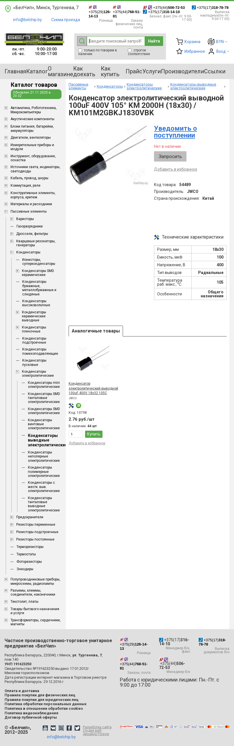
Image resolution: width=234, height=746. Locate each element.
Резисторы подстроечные (37, 532)
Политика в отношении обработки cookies (44, 708)
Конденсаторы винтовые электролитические (44, 424)
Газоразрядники (30, 226)
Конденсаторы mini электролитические (44, 385)
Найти (154, 41)
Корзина (192, 41)
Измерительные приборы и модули (32, 147)
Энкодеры (25, 569)
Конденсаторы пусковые (34, 362)
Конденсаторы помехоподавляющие (40, 351)
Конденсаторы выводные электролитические (47, 440)
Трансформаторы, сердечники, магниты (36, 622)
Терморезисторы (30, 547)
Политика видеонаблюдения (31, 713)
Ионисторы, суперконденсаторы (38, 262)
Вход (221, 51)
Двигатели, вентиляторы (31, 138)
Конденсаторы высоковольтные (36, 303)
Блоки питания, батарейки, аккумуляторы (32, 128)
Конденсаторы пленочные (34, 329)
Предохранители (29, 517)
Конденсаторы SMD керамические (38, 273)
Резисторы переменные (35, 525)
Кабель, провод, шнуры (29, 178)
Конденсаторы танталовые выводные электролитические (44, 504)
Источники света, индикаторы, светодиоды (35, 169)
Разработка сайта (98, 730)
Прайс (134, 71)
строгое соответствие (139, 52)
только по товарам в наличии (97, 52)
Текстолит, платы (24, 602)
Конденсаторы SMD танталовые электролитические (44, 398)
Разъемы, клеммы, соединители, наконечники (33, 592)
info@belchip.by (27, 19)
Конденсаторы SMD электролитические (44, 411)
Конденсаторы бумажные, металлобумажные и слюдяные (39, 288)
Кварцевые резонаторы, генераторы (36, 243)
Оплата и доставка (22, 691)
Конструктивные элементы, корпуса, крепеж (33, 195)
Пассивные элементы (29, 211)
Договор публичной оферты (31, 717)
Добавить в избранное (175, 169)
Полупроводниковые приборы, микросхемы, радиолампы (35, 581)
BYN (220, 42)
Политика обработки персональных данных (46, 704)
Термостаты (26, 554)
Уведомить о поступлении (175, 131)
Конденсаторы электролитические (38, 374)
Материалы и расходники (31, 204)
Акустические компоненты (32, 119)
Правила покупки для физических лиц (40, 695)
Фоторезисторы (29, 562)
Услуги (151, 71)
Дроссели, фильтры (32, 234)
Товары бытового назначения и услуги (35, 611)
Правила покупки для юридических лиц (42, 699)
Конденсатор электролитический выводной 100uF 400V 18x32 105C (93, 388)
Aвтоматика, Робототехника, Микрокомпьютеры (34, 110)
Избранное (194, 51)
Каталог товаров (34, 84)
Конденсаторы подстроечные (34, 340)
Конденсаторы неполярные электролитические (44, 456)
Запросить (170, 156)
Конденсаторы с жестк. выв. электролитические (44, 487)
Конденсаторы (28, 252)
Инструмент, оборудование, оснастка (33, 158)
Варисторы (25, 219)
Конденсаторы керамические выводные (34, 316)
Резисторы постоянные (35, 539)
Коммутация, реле (25, 185)
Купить (93, 434)
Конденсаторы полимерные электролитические (44, 471)
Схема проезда (65, 19)
